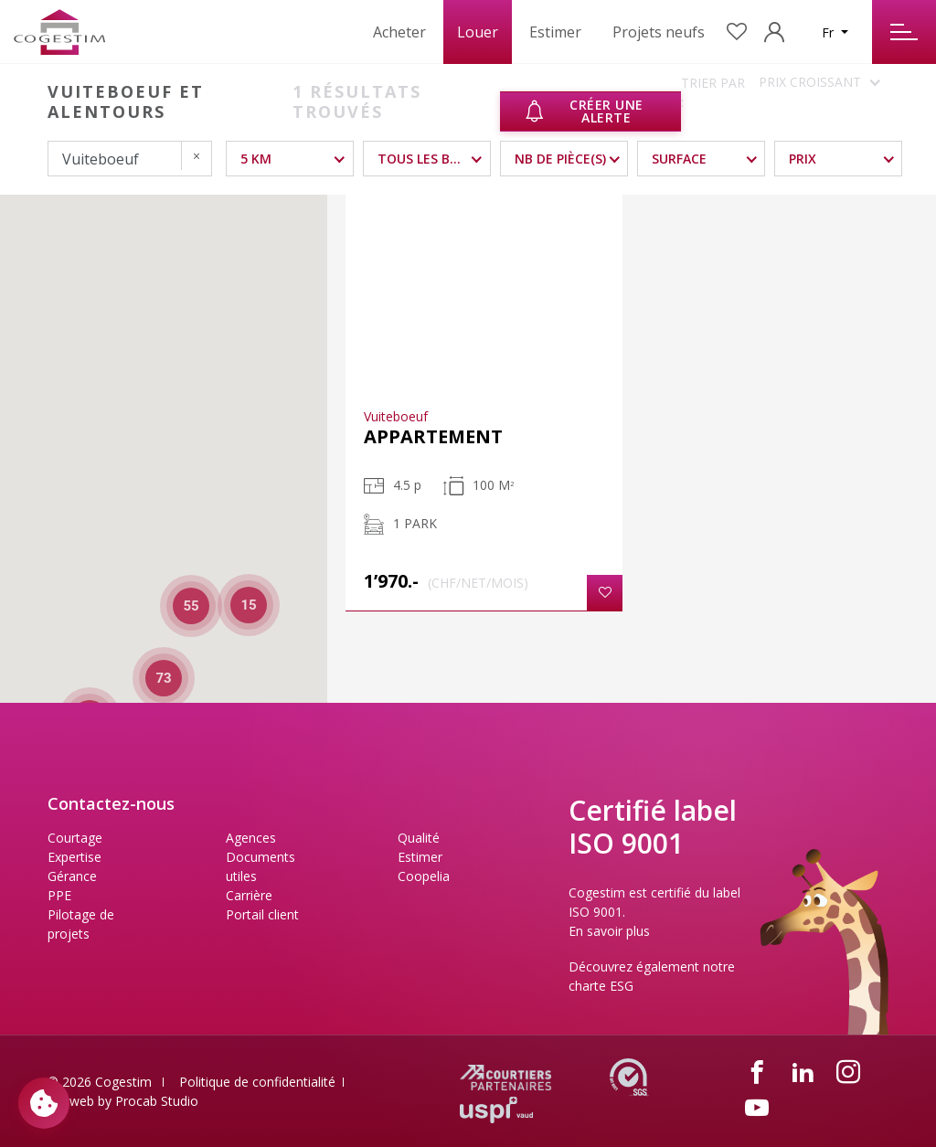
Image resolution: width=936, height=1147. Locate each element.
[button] (604, 593)
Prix (802, 158)
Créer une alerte (583, 111)
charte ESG (601, 985)
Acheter (399, 32)
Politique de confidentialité (257, 1081)
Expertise (74, 857)
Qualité (419, 837)
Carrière (249, 895)
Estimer (555, 32)
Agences (251, 837)
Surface (679, 158)
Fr (829, 32)
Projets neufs (658, 32)
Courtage (75, 837)
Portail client (262, 914)
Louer (477, 32)
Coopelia (424, 876)
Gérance (72, 876)
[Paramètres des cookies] (43, 1103)
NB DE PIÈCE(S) (560, 158)
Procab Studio (156, 1101)
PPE (59, 895)
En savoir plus (609, 931)
